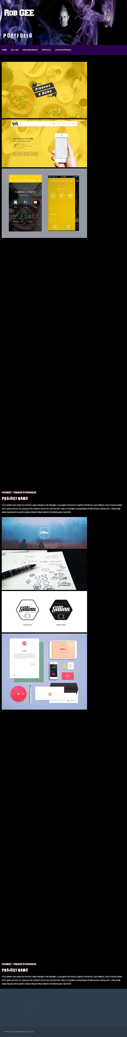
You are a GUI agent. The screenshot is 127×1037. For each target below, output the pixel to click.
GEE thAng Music (30, 50)
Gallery (15, 50)
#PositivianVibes (63, 50)
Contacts (46, 50)
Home (4, 50)
